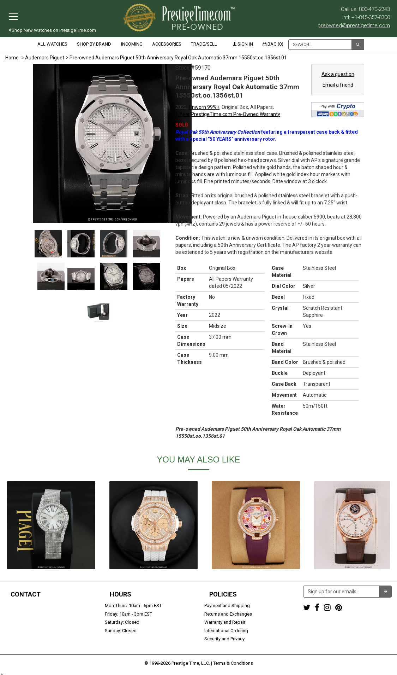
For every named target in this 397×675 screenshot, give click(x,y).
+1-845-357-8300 (23, 614)
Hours (120, 594)
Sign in (243, 44)
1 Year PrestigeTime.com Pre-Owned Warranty (227, 114)
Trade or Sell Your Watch (30, 630)
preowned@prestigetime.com (354, 25)
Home (12, 57)
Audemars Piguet (44, 57)
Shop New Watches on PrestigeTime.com (52, 30)
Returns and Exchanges (228, 614)
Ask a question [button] (337, 74)
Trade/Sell (204, 44)
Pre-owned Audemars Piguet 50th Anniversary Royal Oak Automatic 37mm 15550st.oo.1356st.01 (178, 57)
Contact (26, 594)
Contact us (17, 638)
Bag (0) (273, 44)
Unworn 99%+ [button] (204, 107)
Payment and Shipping (227, 605)
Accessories (166, 44)
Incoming (132, 44)
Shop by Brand (94, 44)
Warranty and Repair (224, 622)
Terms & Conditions (233, 659)
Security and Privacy (224, 638)
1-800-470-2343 (21, 605)
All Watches (52, 44)
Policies (223, 594)
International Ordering (226, 630)
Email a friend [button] (338, 85)
